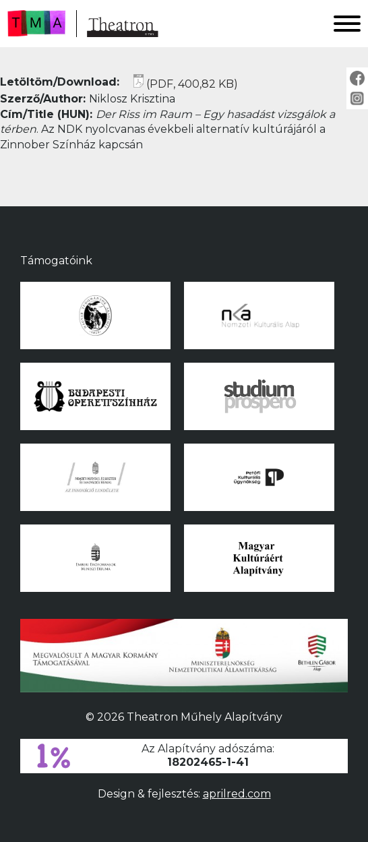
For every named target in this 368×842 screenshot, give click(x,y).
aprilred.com (237, 793)
